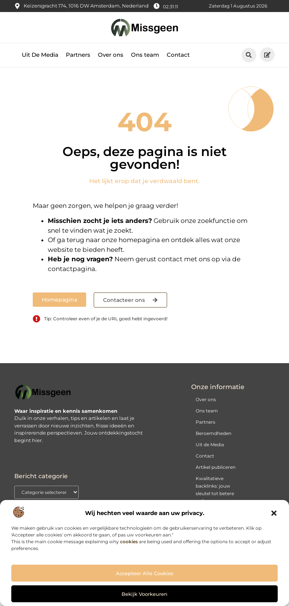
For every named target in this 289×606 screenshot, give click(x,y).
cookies (129, 541)
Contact (178, 60)
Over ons (110, 60)
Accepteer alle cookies (144, 573)
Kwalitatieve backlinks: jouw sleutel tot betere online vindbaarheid (215, 499)
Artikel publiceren (216, 473)
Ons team (145, 60)
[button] (274, 513)
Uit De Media (40, 60)
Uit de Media (210, 450)
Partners (78, 60)
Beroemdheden (213, 439)
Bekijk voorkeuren (144, 594)
